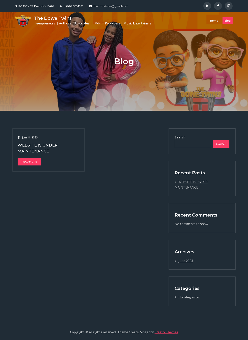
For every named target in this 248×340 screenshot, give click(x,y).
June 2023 (185, 261)
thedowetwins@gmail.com (108, 6)
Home (214, 20)
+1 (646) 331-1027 (71, 6)
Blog (227, 20)
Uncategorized (189, 297)
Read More (29, 161)
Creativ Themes (166, 332)
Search (180, 137)
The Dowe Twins (53, 18)
